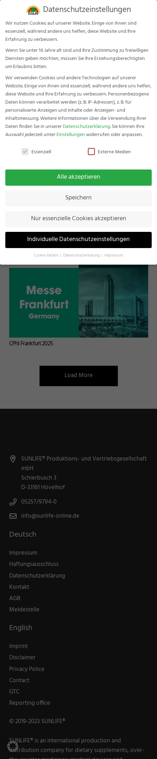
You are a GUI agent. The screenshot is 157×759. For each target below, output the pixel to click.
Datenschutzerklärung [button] (82, 250)
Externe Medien (109, 147)
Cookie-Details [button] (47, 250)
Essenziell (36, 147)
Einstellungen (70, 129)
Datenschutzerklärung (86, 121)
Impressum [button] (113, 250)
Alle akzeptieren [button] (78, 172)
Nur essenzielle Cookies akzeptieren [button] (78, 213)
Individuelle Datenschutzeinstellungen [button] (78, 234)
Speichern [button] (78, 193)
